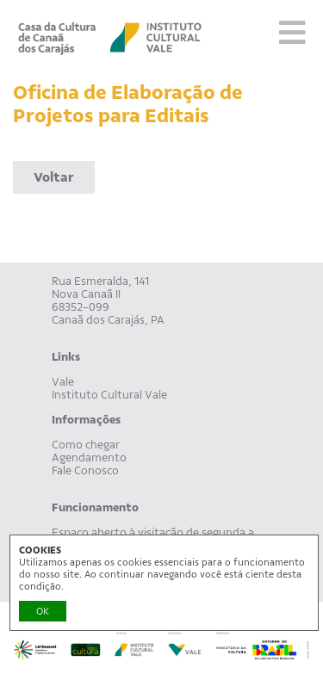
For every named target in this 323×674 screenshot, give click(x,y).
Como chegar (86, 444)
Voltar (54, 177)
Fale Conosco (85, 470)
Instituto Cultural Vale (109, 394)
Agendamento (89, 457)
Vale (63, 381)
